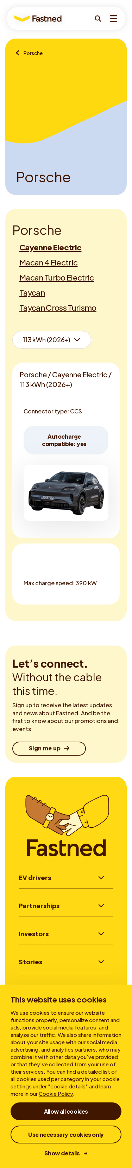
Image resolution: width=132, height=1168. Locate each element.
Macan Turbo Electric (56, 277)
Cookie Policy (56, 1093)
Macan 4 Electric (48, 262)
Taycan (32, 292)
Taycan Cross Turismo (57, 307)
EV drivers (35, 877)
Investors (34, 934)
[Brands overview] (20, 53)
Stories (30, 963)
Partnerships (39, 906)
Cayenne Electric (50, 247)
